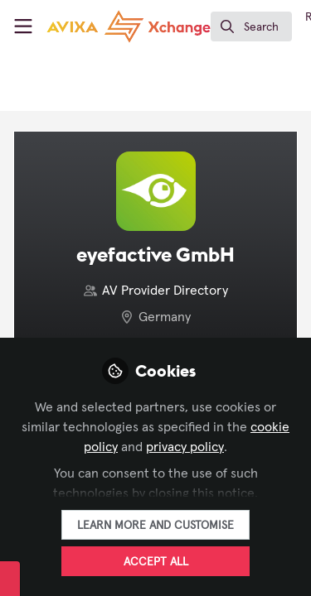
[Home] (128, 26)
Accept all (156, 562)
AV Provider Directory (165, 290)
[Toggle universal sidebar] (23, 26)
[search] (251, 26)
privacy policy (185, 447)
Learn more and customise (155, 525)
